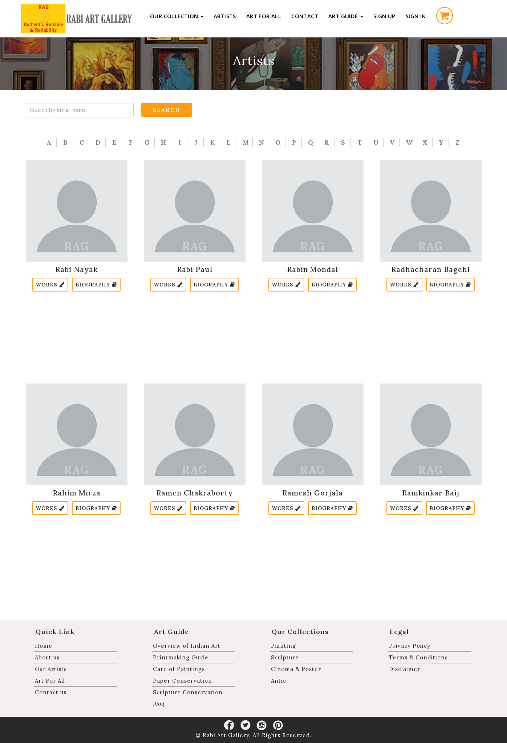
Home (43, 645)
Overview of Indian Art (186, 645)
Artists (225, 16)
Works (50, 284)
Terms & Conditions (418, 657)
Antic (278, 680)
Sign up (384, 16)
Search (167, 109)
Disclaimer (404, 669)
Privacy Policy (409, 645)
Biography (96, 284)
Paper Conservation (182, 680)
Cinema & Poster (296, 669)
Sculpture (285, 657)
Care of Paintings (179, 669)
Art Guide (345, 16)
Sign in (416, 16)
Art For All (263, 16)
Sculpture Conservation (188, 692)
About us (47, 657)
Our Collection (176, 16)
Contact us (50, 692)
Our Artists (51, 669)
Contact (304, 16)
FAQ (159, 703)
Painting (283, 645)
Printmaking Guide (180, 657)
